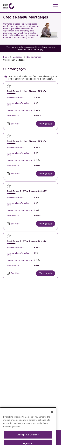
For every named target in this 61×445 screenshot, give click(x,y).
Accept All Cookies (28, 439)
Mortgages (17, 57)
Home (6, 57)
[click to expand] (13, 123)
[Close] (52, 416)
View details (45, 124)
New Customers (34, 57)
